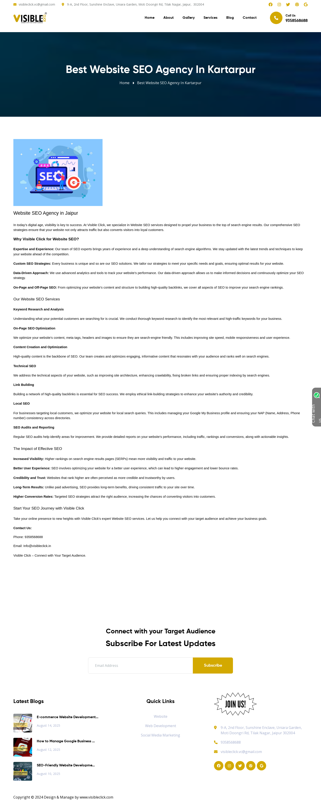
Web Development (160, 725)
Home (149, 18)
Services (210, 18)
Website (160, 716)
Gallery (189, 18)
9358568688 (227, 742)
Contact (250, 18)
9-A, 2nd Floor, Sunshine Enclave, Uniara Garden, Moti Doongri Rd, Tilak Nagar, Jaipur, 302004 (135, 4)
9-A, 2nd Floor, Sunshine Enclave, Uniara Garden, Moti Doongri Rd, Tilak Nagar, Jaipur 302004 (261, 730)
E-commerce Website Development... (67, 717)
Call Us (289, 18)
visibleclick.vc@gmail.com (37, 4)
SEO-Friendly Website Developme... (66, 765)
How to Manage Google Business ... (66, 741)
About (168, 18)
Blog (230, 18)
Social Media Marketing (160, 735)
